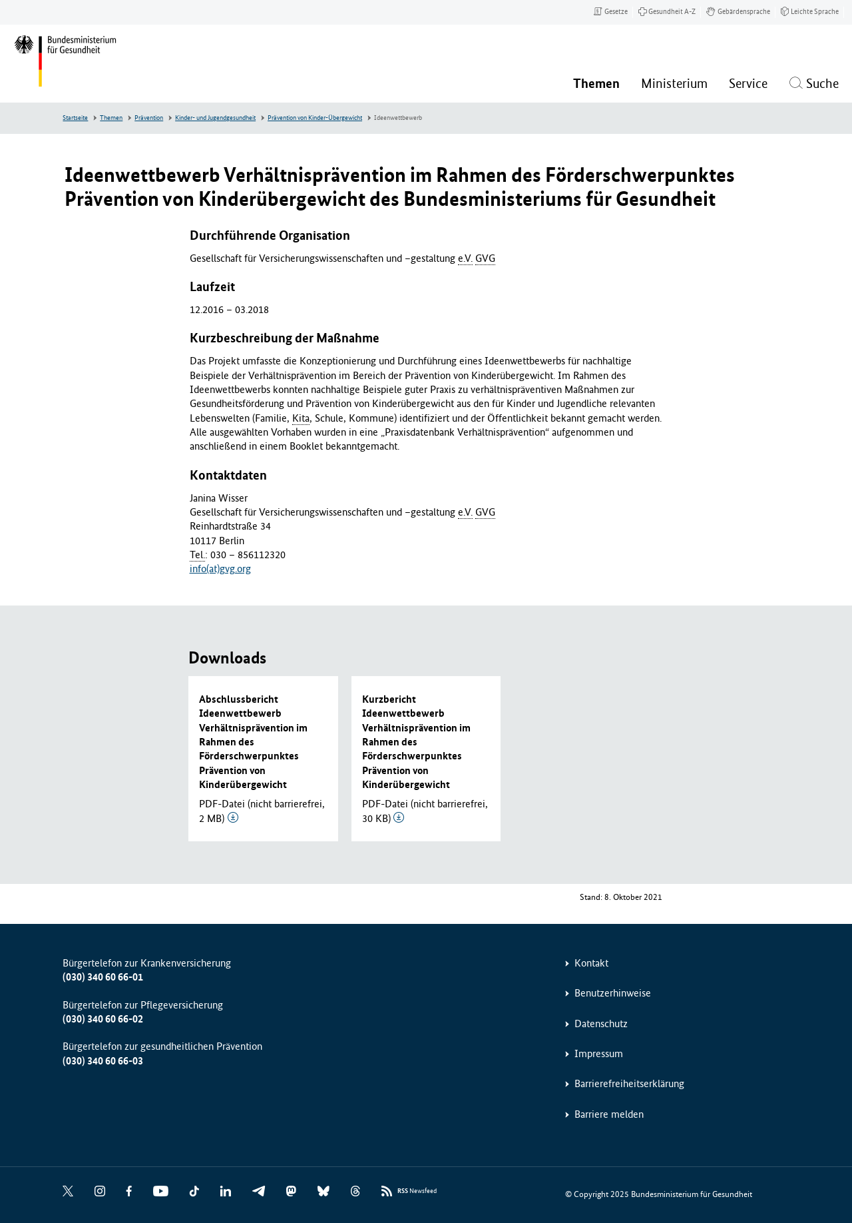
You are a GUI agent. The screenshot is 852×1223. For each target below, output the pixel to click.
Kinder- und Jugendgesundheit (215, 118)
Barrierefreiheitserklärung (629, 1083)
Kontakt (591, 963)
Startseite (75, 118)
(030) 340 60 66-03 (103, 1060)
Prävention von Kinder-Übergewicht (315, 118)
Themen (111, 118)
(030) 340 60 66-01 (103, 977)
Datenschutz (601, 1023)
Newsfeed (417, 1191)
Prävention (148, 118)
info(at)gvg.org (220, 568)
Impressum (598, 1053)
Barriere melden (609, 1114)
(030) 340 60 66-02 (103, 1019)
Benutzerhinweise (612, 993)
